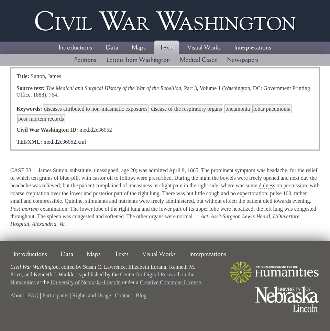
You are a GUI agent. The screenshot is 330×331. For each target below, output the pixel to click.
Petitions (85, 60)
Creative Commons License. (171, 282)
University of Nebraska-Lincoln (86, 282)
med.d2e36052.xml (65, 142)
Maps (139, 47)
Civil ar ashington (165, 20)
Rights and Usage (91, 295)
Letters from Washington (138, 60)
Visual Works (204, 47)
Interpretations (252, 47)
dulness (266, 185)
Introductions (75, 47)
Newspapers (242, 60)
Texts (167, 47)
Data (112, 47)
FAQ (33, 295)
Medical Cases (198, 60)
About (17, 295)
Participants (55, 295)
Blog (141, 295)
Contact (123, 295)
